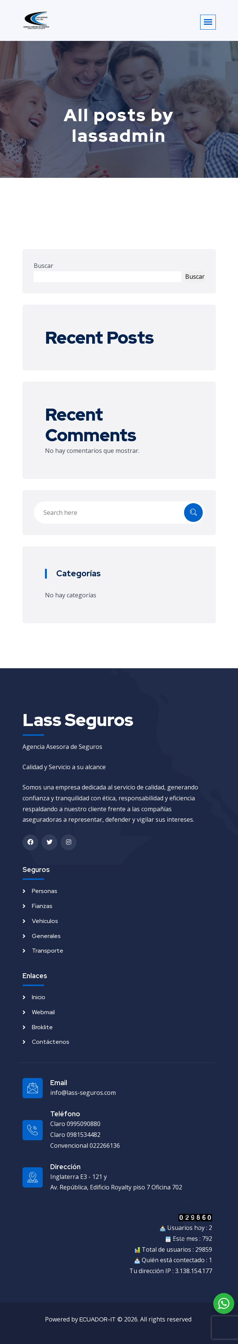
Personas (44, 891)
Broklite (42, 1027)
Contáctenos (50, 1042)
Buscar (43, 266)
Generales (46, 936)
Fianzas (42, 906)
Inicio (38, 997)
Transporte (47, 951)
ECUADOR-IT (97, 1319)
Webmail (43, 1012)
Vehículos (45, 921)
